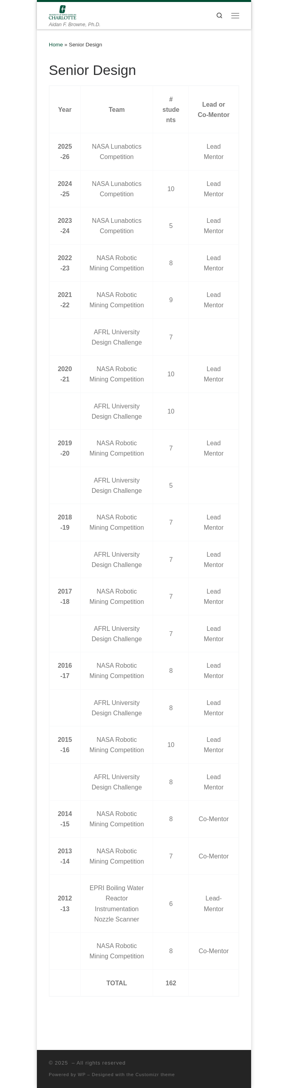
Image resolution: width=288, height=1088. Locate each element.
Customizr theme (155, 1074)
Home (56, 45)
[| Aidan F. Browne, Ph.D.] (63, 11)
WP (82, 1074)
